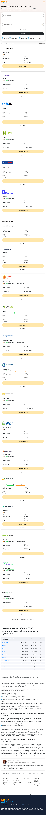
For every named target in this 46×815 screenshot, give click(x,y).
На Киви (32, 38)
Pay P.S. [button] (4, 663)
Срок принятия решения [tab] (28, 773)
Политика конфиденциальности (8, 811)
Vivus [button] (3, 669)
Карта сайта (11, 804)
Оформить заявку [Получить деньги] (23, 66)
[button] (23, 69)
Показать (23, 33)
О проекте (4, 804)
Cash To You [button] (5, 642)
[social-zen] (28, 804)
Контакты (18, 804)
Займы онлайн (11, 794)
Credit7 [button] (4, 645)
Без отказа (6, 38)
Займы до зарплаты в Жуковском (16, 778)
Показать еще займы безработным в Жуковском (23, 619)
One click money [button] (6, 660)
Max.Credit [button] (4, 654)
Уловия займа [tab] (39, 773)
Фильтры (23, 29)
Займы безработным (22, 794)
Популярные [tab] (6, 773)
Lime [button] (3, 651)
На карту (39, 38)
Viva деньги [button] (5, 666)
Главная (3, 794)
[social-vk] (23, 804)
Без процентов (15, 38)
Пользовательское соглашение (23, 811)
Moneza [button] (4, 657)
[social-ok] (26, 804)
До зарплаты (24, 38)
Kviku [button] (3, 648)
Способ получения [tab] (15, 773)
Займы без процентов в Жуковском (6, 782)
